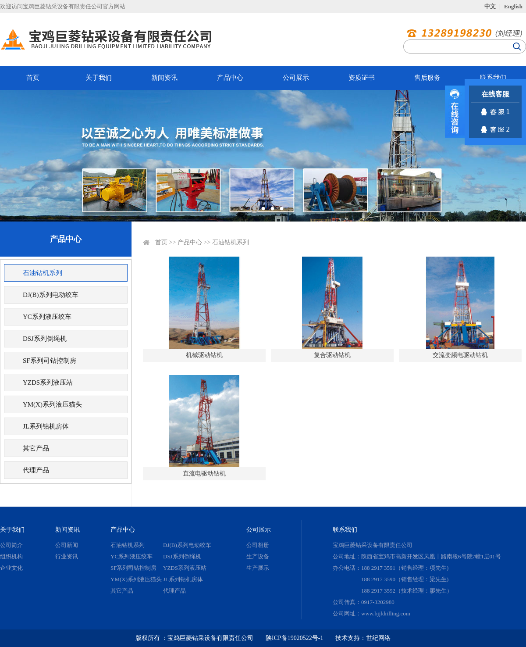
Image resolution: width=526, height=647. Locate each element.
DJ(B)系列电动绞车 (50, 294)
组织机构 (11, 556)
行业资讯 (66, 556)
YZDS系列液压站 (48, 382)
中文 (490, 6)
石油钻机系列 (42, 272)
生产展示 (257, 568)
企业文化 (11, 568)
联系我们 (493, 77)
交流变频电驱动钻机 (460, 355)
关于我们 (98, 77)
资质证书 (361, 77)
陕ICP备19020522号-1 (294, 638)
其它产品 (36, 448)
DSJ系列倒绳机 (45, 338)
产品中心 (230, 77)
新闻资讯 (164, 77)
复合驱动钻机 (332, 355)
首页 (32, 77)
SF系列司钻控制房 (49, 360)
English (513, 6)
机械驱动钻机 (204, 355)
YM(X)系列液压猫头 (52, 404)
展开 (455, 112)
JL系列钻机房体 (46, 426)
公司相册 (257, 545)
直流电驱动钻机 (204, 473)
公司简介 (11, 545)
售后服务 (427, 77)
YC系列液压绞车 (47, 316)
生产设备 (257, 556)
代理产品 (36, 470)
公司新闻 (66, 545)
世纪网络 (378, 638)
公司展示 (296, 77)
